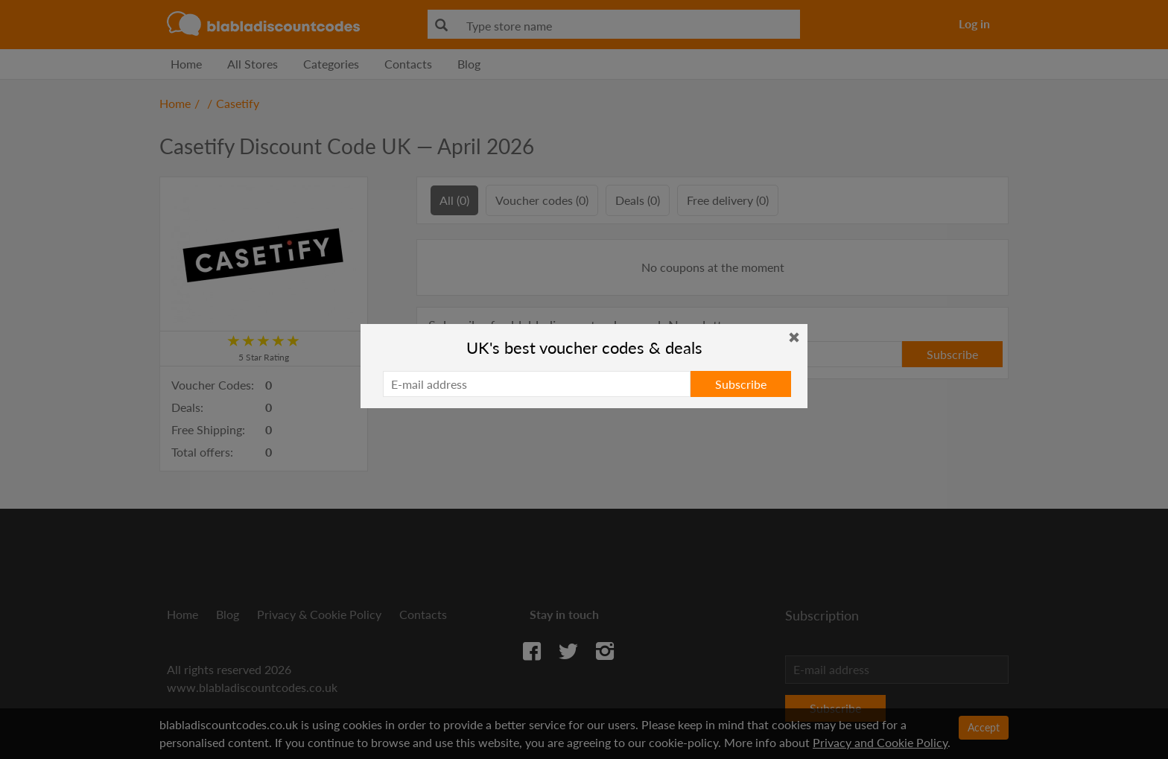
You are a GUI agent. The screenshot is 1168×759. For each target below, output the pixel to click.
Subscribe (740, 384)
